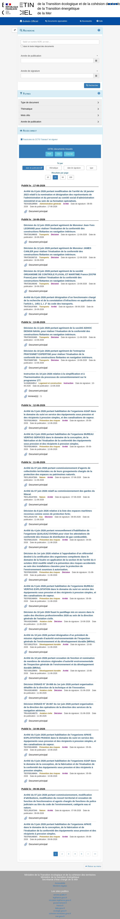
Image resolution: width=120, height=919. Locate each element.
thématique (54, 168)
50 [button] (63, 177)
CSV (59, 154)
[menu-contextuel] (22, 46)
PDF (49, 154)
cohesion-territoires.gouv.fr (60, 913)
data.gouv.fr (60, 908)
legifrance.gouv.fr (60, 898)
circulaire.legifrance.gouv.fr (60, 900)
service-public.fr (60, 895)
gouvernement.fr (60, 903)
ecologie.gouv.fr (60, 911)
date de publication (33, 168)
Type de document (30, 102)
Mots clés (25, 115)
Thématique (26, 109)
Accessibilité (60, 883)
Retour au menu (93, 866)
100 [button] (70, 177)
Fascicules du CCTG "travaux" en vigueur (39, 139)
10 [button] (48, 177)
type (91, 168)
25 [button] (55, 177)
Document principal (38, 211)
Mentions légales (60, 886)
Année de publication (31, 121)
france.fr (60, 905)
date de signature (74, 168)
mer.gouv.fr (60, 916)
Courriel (69, 154)
